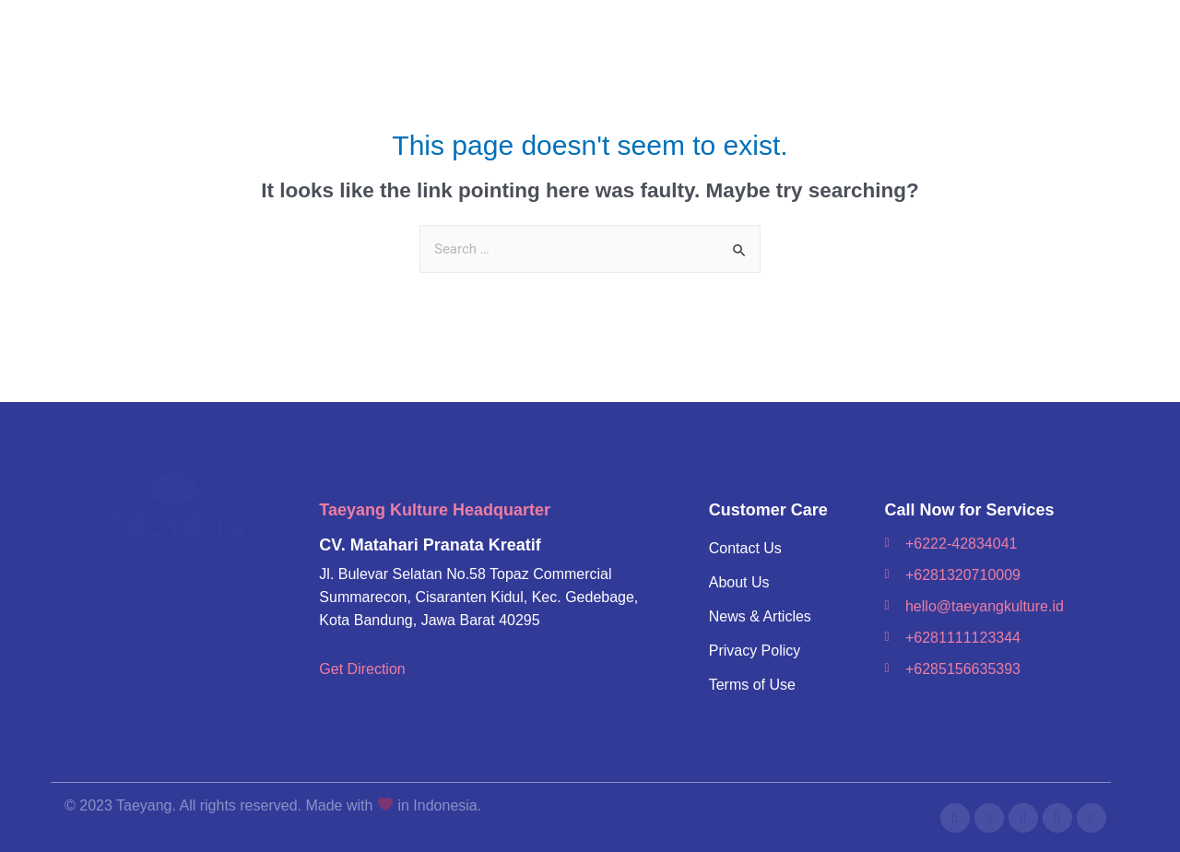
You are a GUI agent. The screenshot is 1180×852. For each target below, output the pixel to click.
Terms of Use (752, 684)
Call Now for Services (969, 510)
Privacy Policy (755, 650)
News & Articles (760, 616)
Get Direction (362, 669)
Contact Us (745, 548)
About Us (739, 582)
